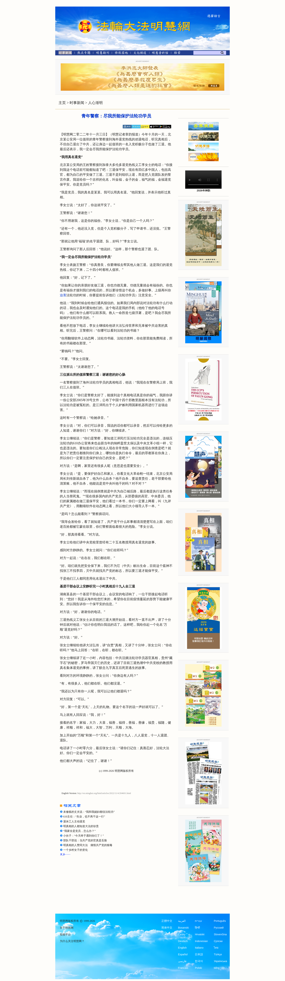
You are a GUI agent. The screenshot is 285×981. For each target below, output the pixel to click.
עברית (198, 920)
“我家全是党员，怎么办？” (79, 830)
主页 (62, 103)
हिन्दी (197, 927)
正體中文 (166, 920)
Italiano (199, 947)
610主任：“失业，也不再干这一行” (84, 816)
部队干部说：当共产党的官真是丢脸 (85, 840)
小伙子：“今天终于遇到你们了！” (83, 835)
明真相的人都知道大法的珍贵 (81, 826)
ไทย (216, 947)
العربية (182, 920)
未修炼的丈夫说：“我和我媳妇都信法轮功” (89, 811)
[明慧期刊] (102, 53)
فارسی (182, 961)
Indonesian (201, 941)
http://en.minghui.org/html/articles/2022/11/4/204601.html (104, 793)
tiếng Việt (219, 967)
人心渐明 (95, 103)
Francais (183, 967)
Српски (218, 941)
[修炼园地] (121, 53)
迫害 (63, 295)
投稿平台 (65, 934)
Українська (220, 961)
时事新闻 (77, 103)
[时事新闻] (64, 53)
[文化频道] (139, 53)
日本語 (199, 954)
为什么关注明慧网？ (72, 941)
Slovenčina (220, 934)
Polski (198, 967)
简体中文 (166, 927)
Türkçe (218, 954)
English (182, 947)
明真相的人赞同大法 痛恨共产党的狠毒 (87, 845)
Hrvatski (199, 934)
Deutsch (183, 941)
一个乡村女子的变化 (75, 849)
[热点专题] (84, 53)
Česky (181, 934)
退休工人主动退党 (74, 821)
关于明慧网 (66, 927)
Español (183, 954)
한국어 (199, 961)
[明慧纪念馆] (160, 53)
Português (220, 920)
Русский (219, 927)
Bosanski (183, 927)
